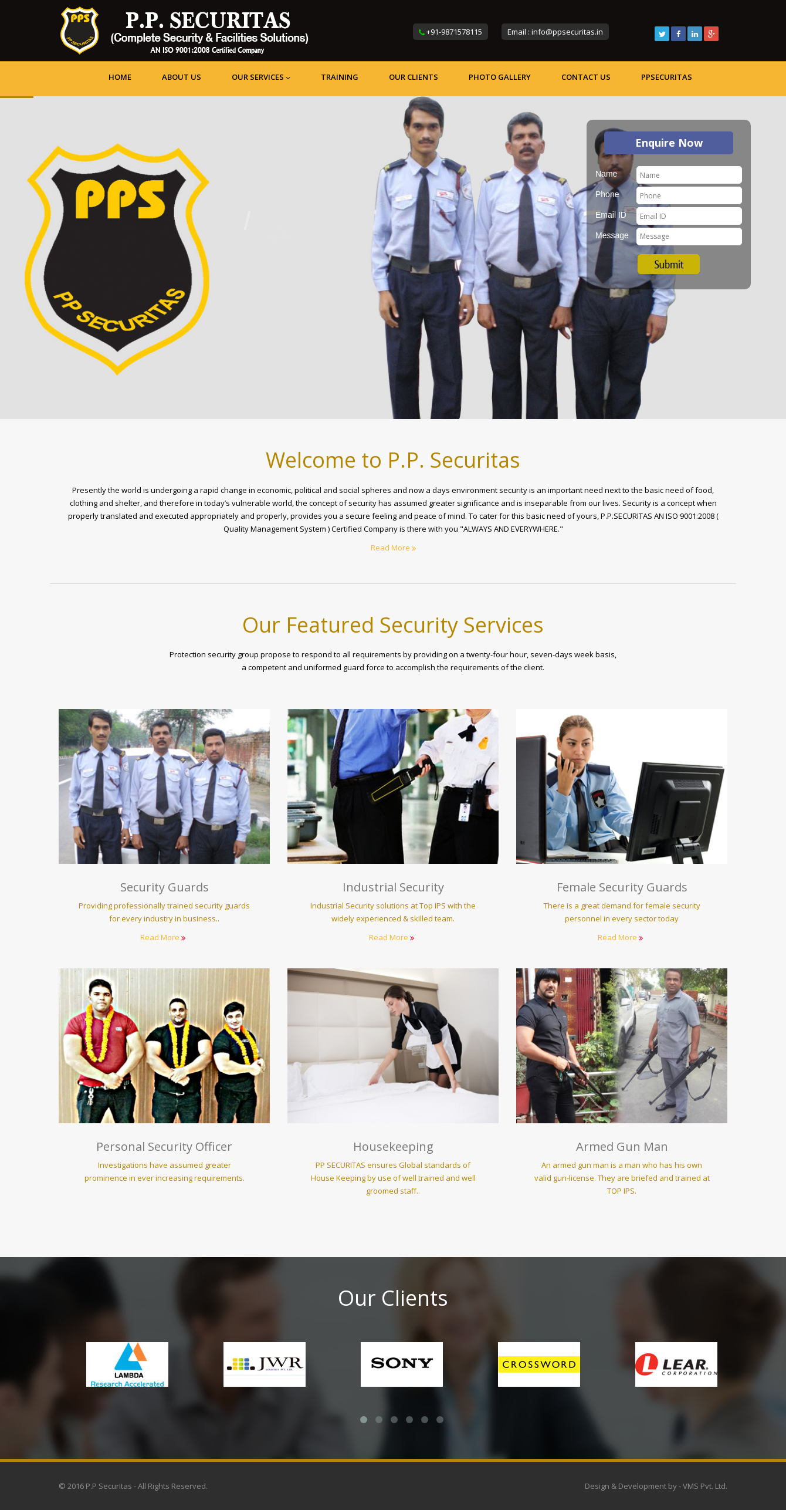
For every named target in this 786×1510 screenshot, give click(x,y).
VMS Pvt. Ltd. (705, 1486)
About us (181, 77)
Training (339, 77)
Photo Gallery (500, 77)
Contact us (586, 77)
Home (120, 77)
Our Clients (413, 77)
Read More (393, 547)
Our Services (261, 77)
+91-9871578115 (454, 31)
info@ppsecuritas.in (567, 31)
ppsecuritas (666, 77)
